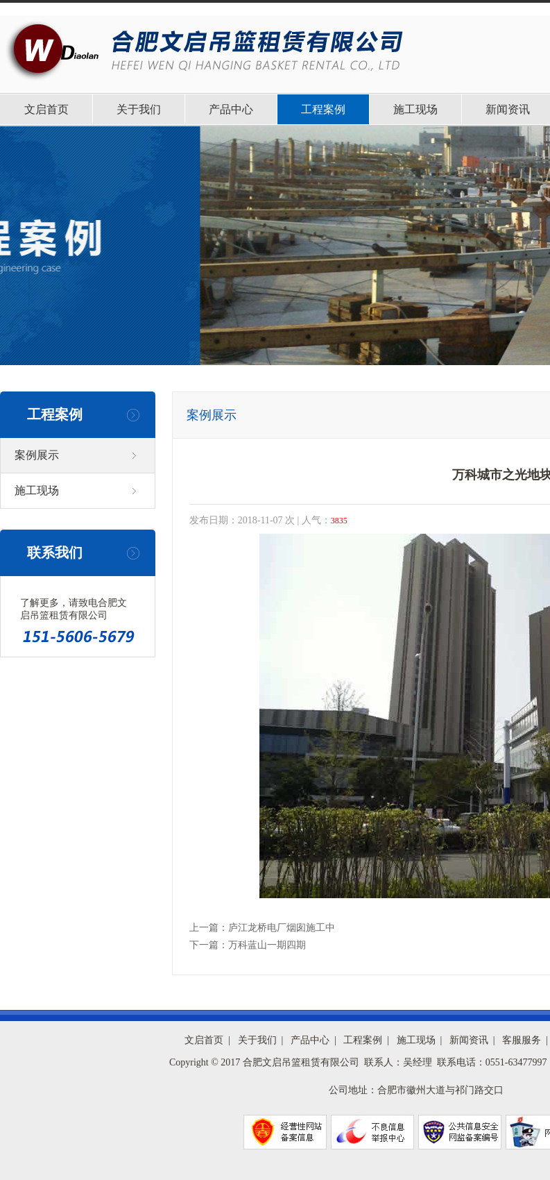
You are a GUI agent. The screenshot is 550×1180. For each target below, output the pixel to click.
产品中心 (231, 109)
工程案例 (323, 109)
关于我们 (139, 109)
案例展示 (37, 455)
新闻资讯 (468, 1040)
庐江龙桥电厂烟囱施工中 (281, 927)
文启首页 (46, 109)
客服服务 (521, 1040)
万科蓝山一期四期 (267, 945)
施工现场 (415, 109)
